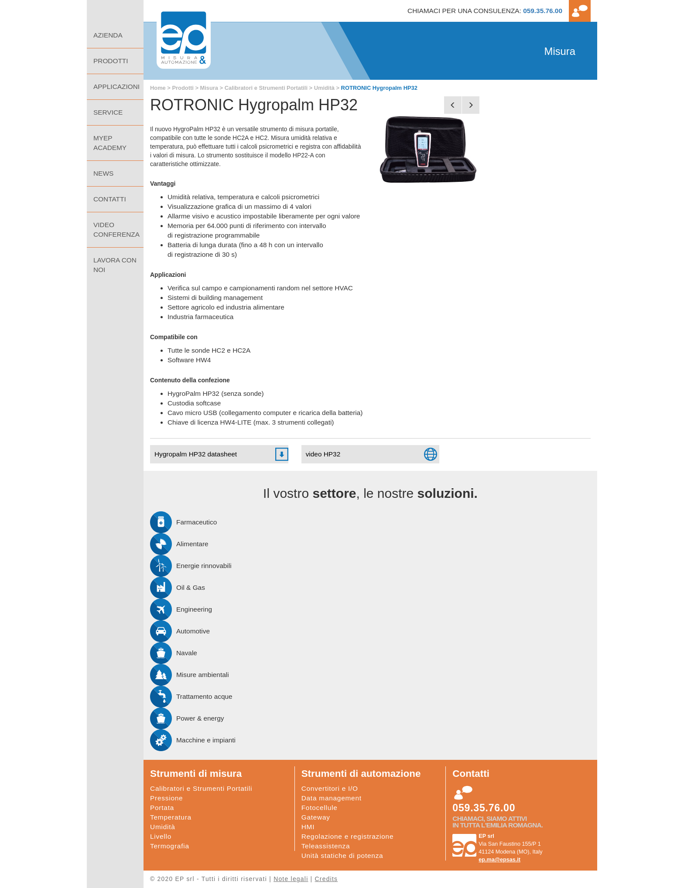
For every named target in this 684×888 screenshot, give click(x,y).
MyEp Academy (110, 142)
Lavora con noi (115, 264)
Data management (331, 798)
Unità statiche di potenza (342, 855)
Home (115, 11)
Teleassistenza (325, 846)
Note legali (291, 878)
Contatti (109, 199)
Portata (162, 807)
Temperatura (171, 817)
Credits (326, 878)
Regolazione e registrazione (347, 836)
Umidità (324, 88)
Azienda (108, 35)
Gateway (315, 817)
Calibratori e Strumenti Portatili (266, 88)
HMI (308, 826)
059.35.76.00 (542, 10)
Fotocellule (319, 807)
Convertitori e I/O (329, 788)
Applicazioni (116, 86)
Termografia (169, 846)
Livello (160, 836)
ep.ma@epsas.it (499, 860)
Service (108, 112)
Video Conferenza (116, 229)
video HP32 (323, 454)
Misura (209, 88)
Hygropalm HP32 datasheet (195, 454)
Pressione (166, 798)
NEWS (103, 173)
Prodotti (182, 88)
